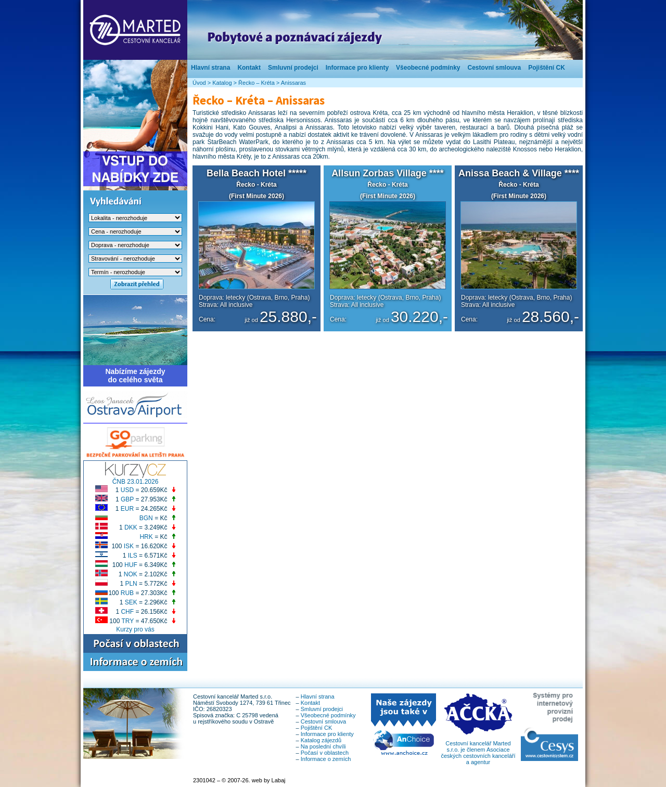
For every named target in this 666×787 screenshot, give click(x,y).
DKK (130, 527)
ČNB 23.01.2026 (135, 481)
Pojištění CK (546, 67)
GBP (127, 499)
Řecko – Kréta (256, 83)
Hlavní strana (210, 67)
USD (127, 490)
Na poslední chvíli (323, 746)
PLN (131, 583)
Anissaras (293, 83)
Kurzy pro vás (135, 629)
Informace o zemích (326, 759)
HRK (145, 536)
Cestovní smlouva (494, 67)
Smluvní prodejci (293, 67)
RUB (127, 593)
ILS (132, 555)
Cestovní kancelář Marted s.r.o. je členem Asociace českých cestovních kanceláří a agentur (478, 750)
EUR (127, 508)
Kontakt (249, 67)
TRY (128, 621)
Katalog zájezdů (321, 740)
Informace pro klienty (357, 67)
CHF (127, 611)
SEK (131, 602)
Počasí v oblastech (325, 753)
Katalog (222, 83)
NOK (130, 574)
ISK (129, 546)
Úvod (199, 83)
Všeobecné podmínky (428, 67)
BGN (146, 518)
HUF (130, 565)
